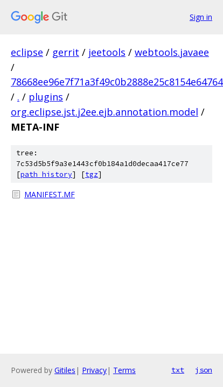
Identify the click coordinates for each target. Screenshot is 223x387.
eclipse (27, 52)
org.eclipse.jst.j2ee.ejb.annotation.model (104, 111)
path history (46, 174)
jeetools (107, 52)
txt (177, 370)
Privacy (94, 370)
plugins (46, 96)
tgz (91, 174)
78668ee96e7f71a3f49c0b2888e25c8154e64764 (117, 81)
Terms (124, 370)
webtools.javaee (172, 52)
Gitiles (64, 370)
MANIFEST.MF (49, 194)
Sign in (201, 17)
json (203, 370)
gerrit (65, 52)
